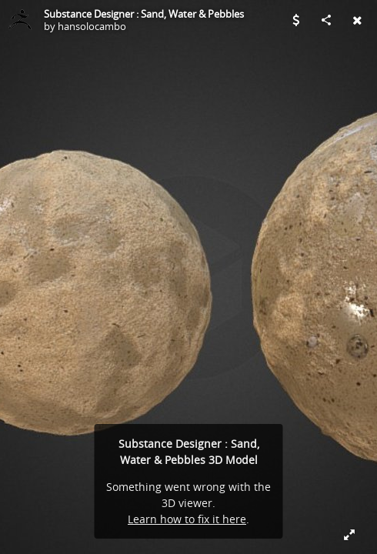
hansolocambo (92, 26)
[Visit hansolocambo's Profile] (20, 20)
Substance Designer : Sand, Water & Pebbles (144, 14)
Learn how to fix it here (187, 519)
